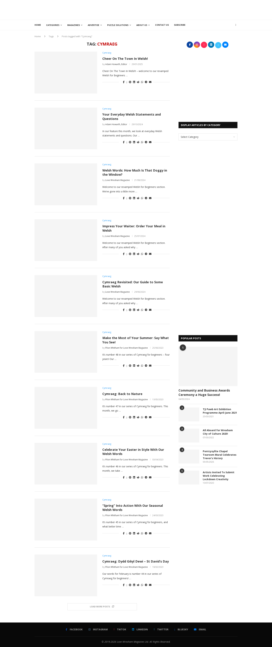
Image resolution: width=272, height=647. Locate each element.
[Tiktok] (120, 629)
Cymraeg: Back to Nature (122, 394)
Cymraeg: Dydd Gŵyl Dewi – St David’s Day (135, 561)
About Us (141, 25)
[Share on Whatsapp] (142, 82)
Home (38, 24)
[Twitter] (161, 629)
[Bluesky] (181, 629)
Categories (52, 25)
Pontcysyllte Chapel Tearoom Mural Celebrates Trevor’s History (219, 455)
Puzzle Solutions (117, 25)
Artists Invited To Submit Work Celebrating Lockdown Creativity (218, 476)
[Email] (200, 629)
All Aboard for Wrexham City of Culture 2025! (218, 432)
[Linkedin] (140, 629)
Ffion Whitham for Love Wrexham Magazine (126, 347)
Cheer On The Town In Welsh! (125, 58)
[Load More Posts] (102, 606)
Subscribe (179, 24)
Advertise (93, 25)
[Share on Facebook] (124, 82)
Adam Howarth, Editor (116, 64)
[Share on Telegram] (146, 82)
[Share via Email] (150, 82)
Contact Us (162, 24)
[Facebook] (74, 629)
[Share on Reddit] (138, 82)
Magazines (73, 25)
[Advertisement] (174, 9)
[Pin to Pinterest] (130, 82)
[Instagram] (98, 629)
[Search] (235, 25)
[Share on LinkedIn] (134, 82)
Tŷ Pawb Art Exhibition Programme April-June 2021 (220, 411)
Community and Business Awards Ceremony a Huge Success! (204, 392)
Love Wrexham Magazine (117, 180)
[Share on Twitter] (126, 82)
